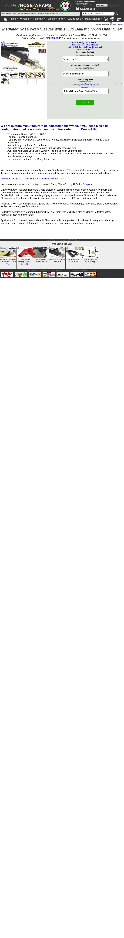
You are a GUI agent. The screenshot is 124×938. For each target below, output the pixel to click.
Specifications (84, 70)
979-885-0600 (53, 38)
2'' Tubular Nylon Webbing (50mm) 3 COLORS (24, 262)
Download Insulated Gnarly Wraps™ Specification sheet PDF (32, 178)
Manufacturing (92, 18)
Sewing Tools (74, 18)
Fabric (13, 18)
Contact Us (89, 129)
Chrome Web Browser (116, 24)
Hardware (38, 18)
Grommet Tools (55, 18)
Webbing (25, 18)
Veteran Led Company (73, 277)
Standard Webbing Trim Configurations (89, 84)
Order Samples (84, 184)
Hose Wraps (6, 14)
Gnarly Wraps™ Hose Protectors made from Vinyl (8, 262)
